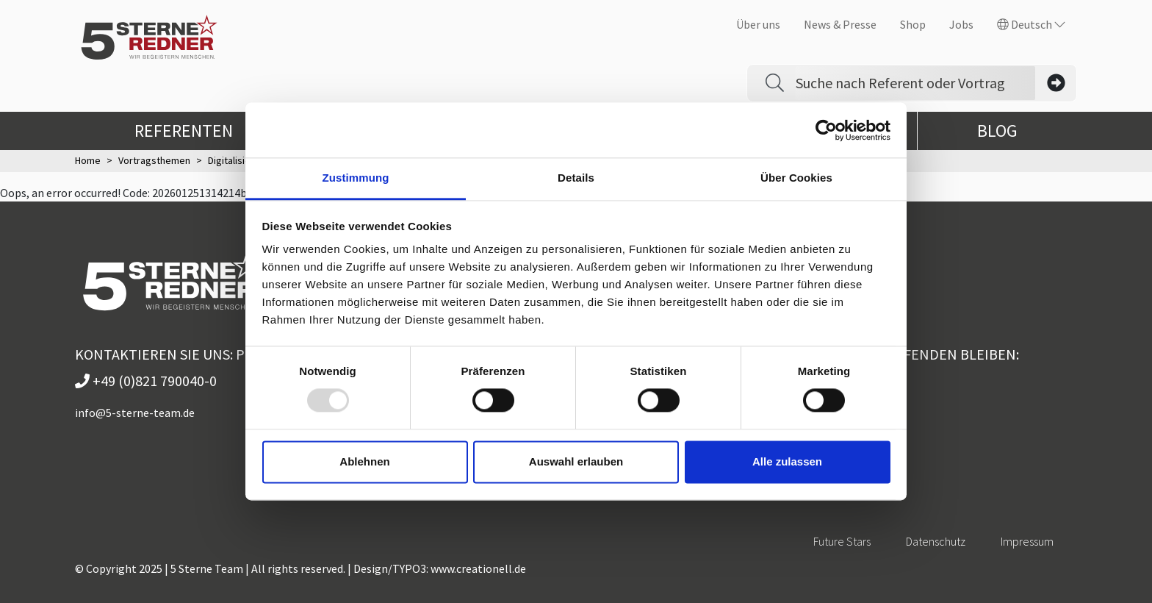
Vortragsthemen (154, 160)
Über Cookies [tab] (796, 177)
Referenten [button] (195, 130)
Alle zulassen (787, 461)
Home (88, 160)
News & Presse (840, 24)
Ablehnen (364, 461)
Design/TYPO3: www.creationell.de (439, 568)
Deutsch (1031, 24)
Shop (913, 24)
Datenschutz (935, 541)
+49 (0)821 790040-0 (146, 380)
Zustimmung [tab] (356, 177)
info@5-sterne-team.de (135, 412)
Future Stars (842, 541)
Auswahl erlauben (576, 461)
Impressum (1027, 541)
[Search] (915, 83)
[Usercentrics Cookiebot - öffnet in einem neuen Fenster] (826, 130)
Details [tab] (576, 177)
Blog (997, 130)
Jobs (961, 24)
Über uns (758, 24)
